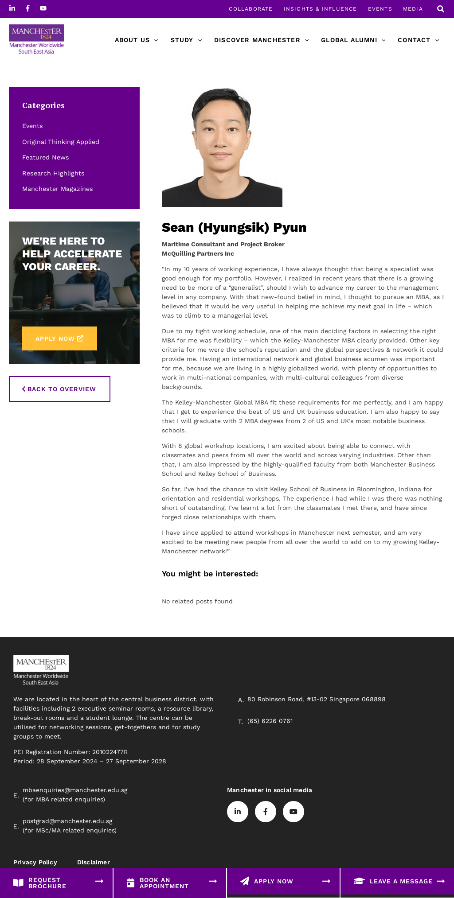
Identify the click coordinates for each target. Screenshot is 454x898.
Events (32, 125)
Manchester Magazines (56, 188)
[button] (441, 10)
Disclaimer (93, 862)
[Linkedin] (12, 8)
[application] (154, 40)
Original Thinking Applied (60, 141)
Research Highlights (52, 173)
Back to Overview (61, 389)
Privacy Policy (35, 862)
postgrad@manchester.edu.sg (67, 820)
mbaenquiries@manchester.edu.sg (75, 789)
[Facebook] (27, 8)
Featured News (45, 157)
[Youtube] (43, 8)
